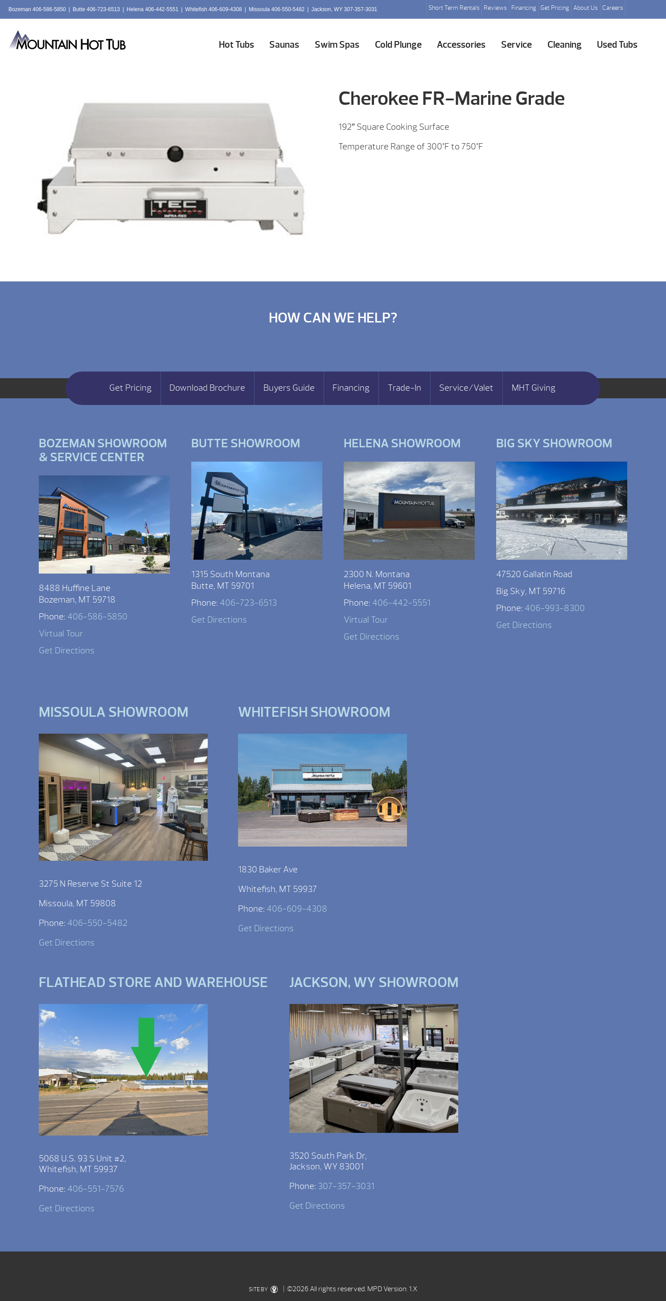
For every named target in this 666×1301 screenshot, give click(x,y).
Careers (612, 8)
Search (636, 9)
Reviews (495, 8)
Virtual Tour (61, 633)
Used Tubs (617, 45)
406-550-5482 (97, 923)
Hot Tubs (236, 45)
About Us (585, 8)
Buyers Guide (289, 388)
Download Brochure (207, 388)
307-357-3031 (346, 1186)
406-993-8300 (555, 608)
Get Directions (67, 650)
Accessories (461, 45)
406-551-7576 (95, 1188)
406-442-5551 (401, 602)
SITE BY (263, 1289)
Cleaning (564, 45)
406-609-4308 (297, 908)
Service (516, 45)
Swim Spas (337, 45)
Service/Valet (466, 388)
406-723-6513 (248, 602)
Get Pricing (554, 8)
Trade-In (404, 388)
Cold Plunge (398, 45)
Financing (523, 8)
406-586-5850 (97, 616)
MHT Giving (533, 388)
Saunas (284, 45)
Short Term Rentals (454, 8)
